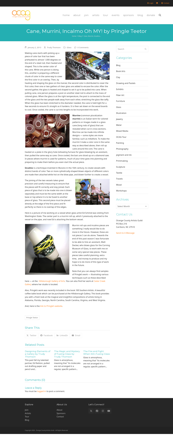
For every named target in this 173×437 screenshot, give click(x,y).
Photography (122, 151)
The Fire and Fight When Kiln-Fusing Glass (96, 355)
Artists (28, 416)
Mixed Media (122, 133)
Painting (120, 145)
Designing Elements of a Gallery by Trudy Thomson (37, 357)
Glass (69, 50)
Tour (27, 419)
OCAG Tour (121, 139)
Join (26, 413)
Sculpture (120, 169)
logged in (41, 394)
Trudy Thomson (54, 50)
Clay (118, 79)
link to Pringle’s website (51, 308)
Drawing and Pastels (125, 85)
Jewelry (119, 121)
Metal (118, 127)
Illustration (121, 115)
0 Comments (83, 50)
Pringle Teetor (33, 320)
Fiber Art (120, 97)
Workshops (121, 193)
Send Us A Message (125, 235)
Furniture (120, 103)
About (59, 413)
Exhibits (120, 91)
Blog (118, 67)
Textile (119, 175)
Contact (60, 419)
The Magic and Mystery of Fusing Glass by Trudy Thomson (67, 357)
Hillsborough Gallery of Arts (52, 283)
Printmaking (122, 163)
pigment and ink (124, 157)
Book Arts (120, 73)
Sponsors (61, 416)
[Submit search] (145, 51)
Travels (119, 181)
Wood (119, 187)
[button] (168, 16)
